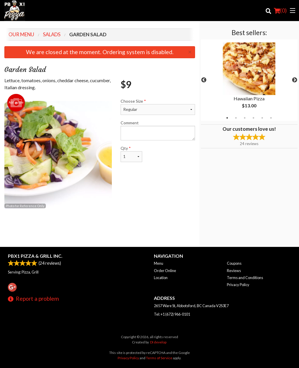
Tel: (172, 314)
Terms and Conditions (245, 277)
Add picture (16, 102)
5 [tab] (262, 118)
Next (295, 80)
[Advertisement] (99, 228)
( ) (280, 10)
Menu (158, 263)
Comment (158, 130)
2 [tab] (236, 118)
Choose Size (158, 107)
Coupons (234, 263)
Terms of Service (159, 358)
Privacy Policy (238, 284)
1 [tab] (227, 118)
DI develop (158, 342)
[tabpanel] (249, 80)
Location (161, 277)
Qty (131, 154)
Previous (204, 80)
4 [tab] (253, 118)
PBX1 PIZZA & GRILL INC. (35, 256)
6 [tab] (271, 118)
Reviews (234, 270)
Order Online (165, 270)
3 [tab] (245, 118)
